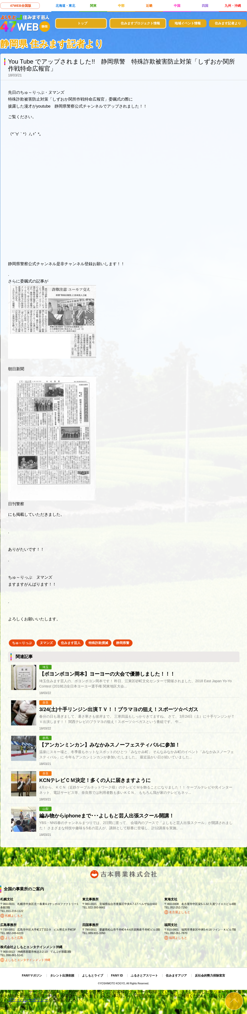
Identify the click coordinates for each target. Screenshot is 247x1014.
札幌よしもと (14, 915)
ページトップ (234, 1001)
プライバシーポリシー (28, 1000)
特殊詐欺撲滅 (98, 643)
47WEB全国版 (20, 6)
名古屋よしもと (179, 912)
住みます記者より (228, 23)
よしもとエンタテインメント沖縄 (27, 960)
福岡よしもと (178, 938)
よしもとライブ (92, 975)
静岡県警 (122, 643)
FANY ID (117, 975)
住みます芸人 (70, 643)
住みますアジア (176, 975)
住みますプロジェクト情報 (140, 23)
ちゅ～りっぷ (22, 643)
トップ (82, 23)
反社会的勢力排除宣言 (210, 975)
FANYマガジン (32, 975)
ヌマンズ (46, 643)
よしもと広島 (14, 938)
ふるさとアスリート (144, 975)
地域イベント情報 (188, 23)
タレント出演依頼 (62, 975)
